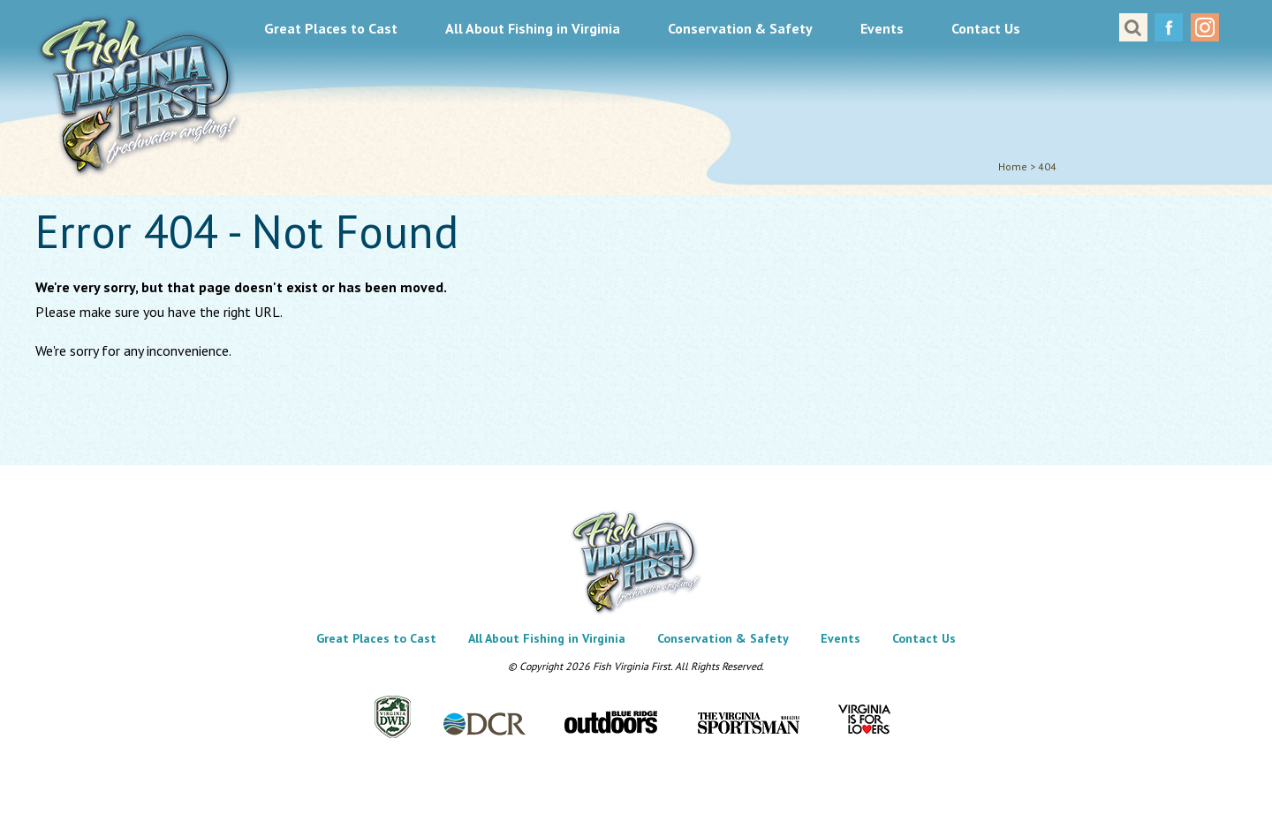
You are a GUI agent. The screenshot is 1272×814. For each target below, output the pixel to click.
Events (882, 28)
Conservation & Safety (740, 28)
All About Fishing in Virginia (532, 28)
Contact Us (985, 28)
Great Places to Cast (331, 28)
